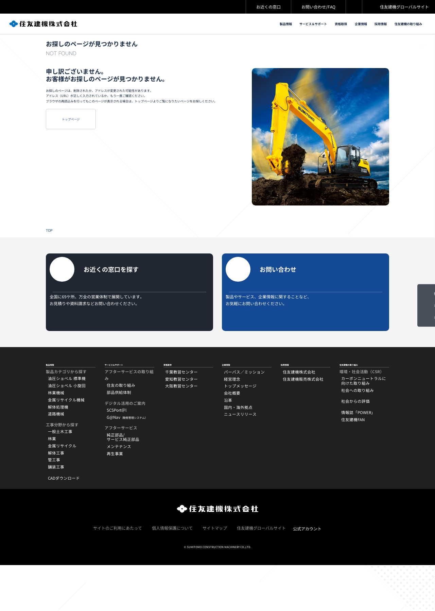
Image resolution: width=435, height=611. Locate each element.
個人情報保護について (172, 573)
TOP (422, 51)
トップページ (94, 157)
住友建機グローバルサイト (404, 7)
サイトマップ (215, 573)
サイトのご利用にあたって (117, 573)
